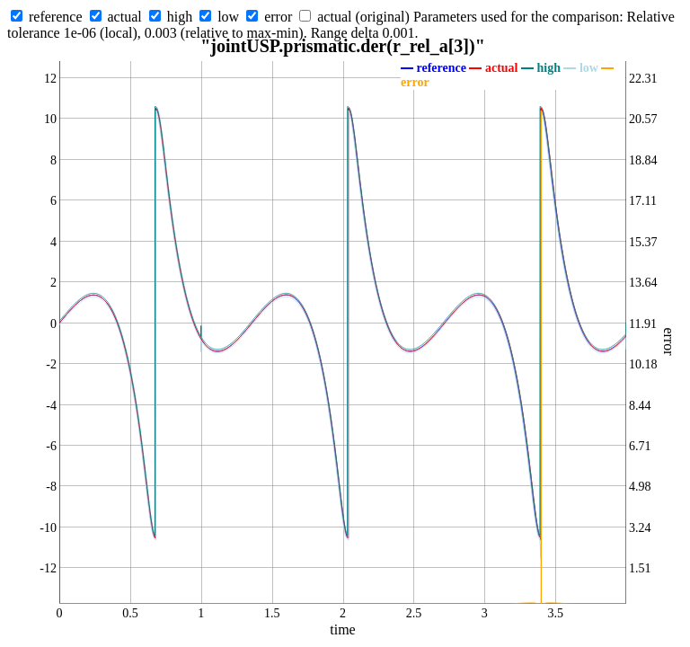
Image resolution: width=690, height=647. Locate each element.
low (228, 16)
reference (56, 16)
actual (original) (363, 16)
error (278, 16)
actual (125, 16)
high (179, 16)
